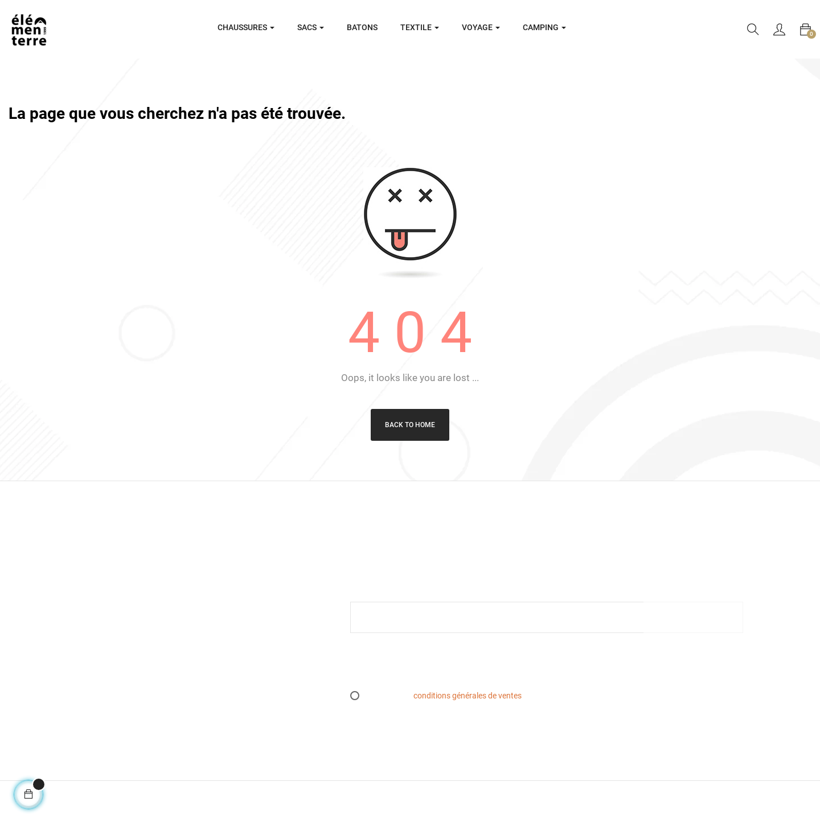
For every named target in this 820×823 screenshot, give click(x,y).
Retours (227, 618)
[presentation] (445, 666)
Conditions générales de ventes (268, 601)
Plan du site (234, 654)
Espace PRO (235, 672)
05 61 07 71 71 (35, 683)
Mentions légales (243, 583)
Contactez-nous (242, 689)
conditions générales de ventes (467, 695)
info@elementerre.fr (44, 669)
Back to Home (410, 425)
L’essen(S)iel (235, 636)
